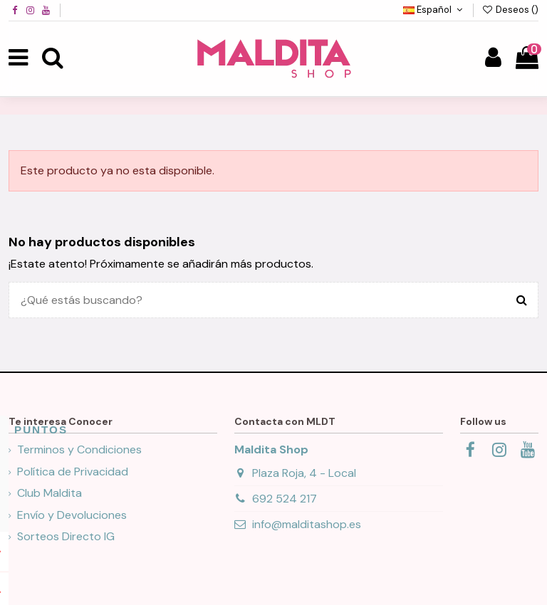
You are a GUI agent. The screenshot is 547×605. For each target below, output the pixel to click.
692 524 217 (284, 498)
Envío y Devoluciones (72, 514)
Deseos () (509, 10)
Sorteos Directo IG (66, 536)
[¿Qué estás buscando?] (521, 300)
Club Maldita (49, 492)
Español (434, 10)
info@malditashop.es (306, 524)
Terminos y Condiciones (79, 449)
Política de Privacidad (72, 471)
